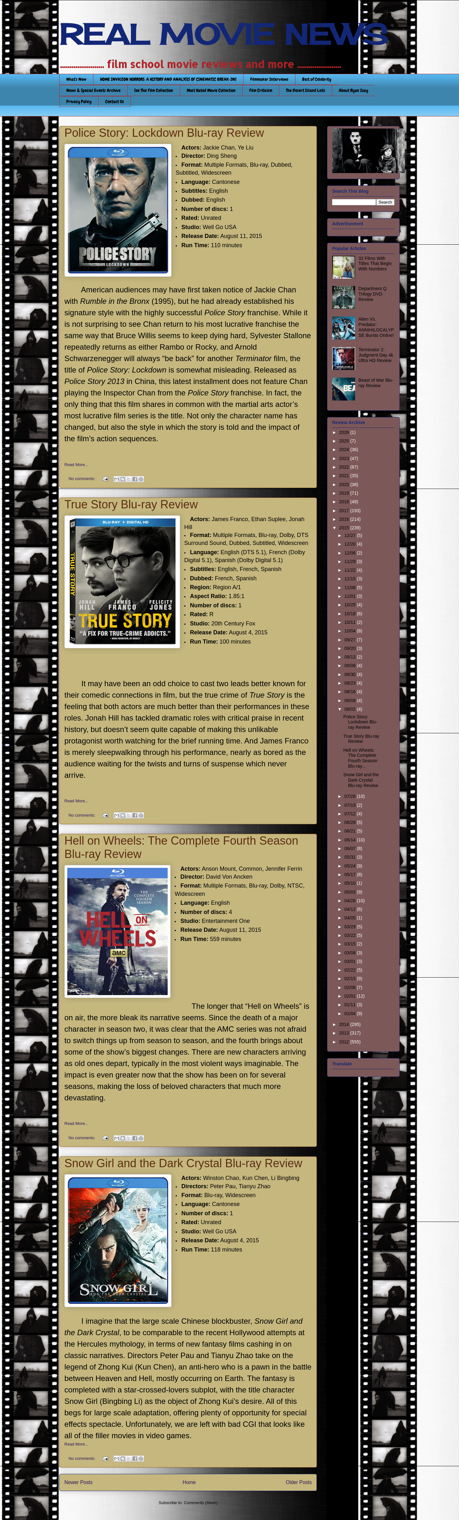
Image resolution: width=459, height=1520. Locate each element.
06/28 (350, 822)
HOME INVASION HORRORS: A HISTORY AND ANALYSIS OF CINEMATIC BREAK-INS (168, 79)
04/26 (350, 900)
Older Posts (299, 1482)
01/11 (350, 1004)
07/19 (350, 805)
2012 (344, 1041)
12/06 (350, 552)
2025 (344, 440)
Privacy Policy (78, 101)
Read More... (76, 464)
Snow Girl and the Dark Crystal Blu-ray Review (183, 1163)
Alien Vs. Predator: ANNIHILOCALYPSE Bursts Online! (376, 327)
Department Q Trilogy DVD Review (373, 294)
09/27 (350, 639)
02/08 (350, 987)
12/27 (350, 535)
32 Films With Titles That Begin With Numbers (375, 264)
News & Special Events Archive (93, 90)
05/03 (350, 892)
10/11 (350, 622)
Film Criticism (260, 90)
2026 (344, 432)
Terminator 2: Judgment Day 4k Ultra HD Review (376, 355)
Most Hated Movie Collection (211, 90)
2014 (344, 1024)
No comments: (82, 478)
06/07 (350, 848)
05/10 (350, 883)
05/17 (350, 874)
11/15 (350, 578)
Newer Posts (78, 1482)
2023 (344, 458)
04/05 (350, 917)
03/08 (350, 952)
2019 (344, 493)
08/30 (350, 674)
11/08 (350, 587)
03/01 (350, 961)
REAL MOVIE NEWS (223, 34)
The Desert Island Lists (305, 90)
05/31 (350, 857)
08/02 (350, 709)
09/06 (350, 665)
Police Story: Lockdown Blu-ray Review (164, 132)
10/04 (350, 630)
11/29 (350, 561)
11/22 (350, 570)
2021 (344, 475)
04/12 (350, 909)
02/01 (350, 996)
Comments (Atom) (200, 1502)
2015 (344, 527)
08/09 (350, 700)
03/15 (350, 943)
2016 (344, 519)
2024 (344, 449)
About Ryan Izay (353, 90)
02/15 (350, 978)
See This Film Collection (153, 90)
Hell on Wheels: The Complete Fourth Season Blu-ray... (360, 758)
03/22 (350, 935)
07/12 (350, 813)
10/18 (350, 613)
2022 (344, 467)
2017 (344, 510)
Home (189, 1482)
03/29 (350, 926)
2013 (344, 1032)
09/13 (350, 656)
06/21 (350, 830)
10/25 (350, 604)
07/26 (350, 796)
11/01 (350, 596)
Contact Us (114, 101)
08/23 (350, 683)
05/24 (350, 865)
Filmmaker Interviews (269, 79)
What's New (76, 79)
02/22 (350, 970)
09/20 (350, 648)
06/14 (350, 839)
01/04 (350, 1013)
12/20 (350, 544)
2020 (344, 484)
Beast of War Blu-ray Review (376, 383)
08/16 (350, 691)
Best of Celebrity (316, 79)
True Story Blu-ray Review (131, 504)
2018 (344, 501)
